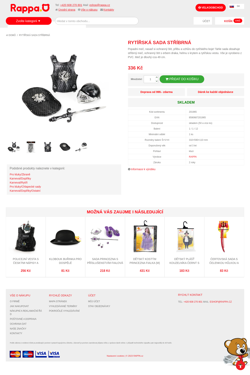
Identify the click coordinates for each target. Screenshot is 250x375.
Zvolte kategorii (26, 21)
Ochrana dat (18, 324)
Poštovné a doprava (23, 319)
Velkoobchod (210, 7)
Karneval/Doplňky (20, 178)
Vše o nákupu (89, 9)
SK (238, 6)
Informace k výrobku (143, 169)
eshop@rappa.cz (99, 5)
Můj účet (94, 301)
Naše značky (18, 328)
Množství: (137, 79)
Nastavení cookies (115, 356)
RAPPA (193, 156)
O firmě (15, 301)
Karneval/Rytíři (19, 182)
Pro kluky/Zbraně (20, 174)
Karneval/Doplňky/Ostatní (25, 190)
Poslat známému (224, 42)
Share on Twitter (240, 42)
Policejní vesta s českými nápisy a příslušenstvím (26, 262)
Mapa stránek (58, 301)
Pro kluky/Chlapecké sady (25, 186)
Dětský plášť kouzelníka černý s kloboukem (184, 262)
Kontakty (109, 9)
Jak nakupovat (19, 306)
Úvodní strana (66, 9)
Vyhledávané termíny (63, 306)
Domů (11, 35)
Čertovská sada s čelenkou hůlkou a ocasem (224, 262)
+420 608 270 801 (71, 5)
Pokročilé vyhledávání (64, 311)
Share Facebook (232, 42)
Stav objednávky (99, 306)
